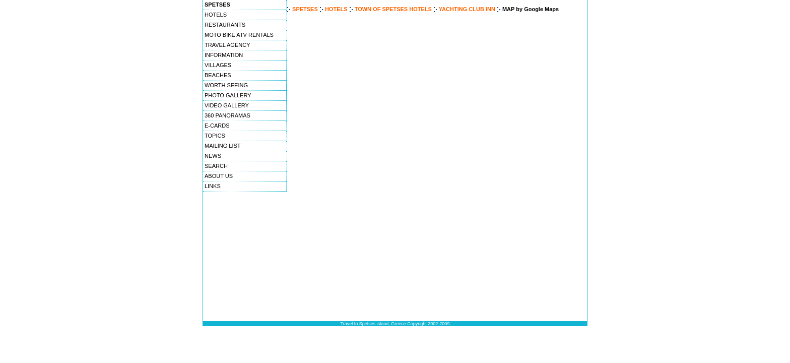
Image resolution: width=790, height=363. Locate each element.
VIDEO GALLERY (227, 105)
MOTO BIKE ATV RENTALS (239, 35)
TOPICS (215, 136)
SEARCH (216, 166)
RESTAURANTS (225, 25)
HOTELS (216, 15)
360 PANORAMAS (227, 115)
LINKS (213, 186)
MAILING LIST (223, 146)
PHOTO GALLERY (228, 95)
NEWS (213, 156)
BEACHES (218, 75)
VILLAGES (218, 65)
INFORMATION (224, 55)
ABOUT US (219, 176)
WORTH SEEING (226, 85)
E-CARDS (217, 126)
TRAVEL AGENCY (227, 45)
